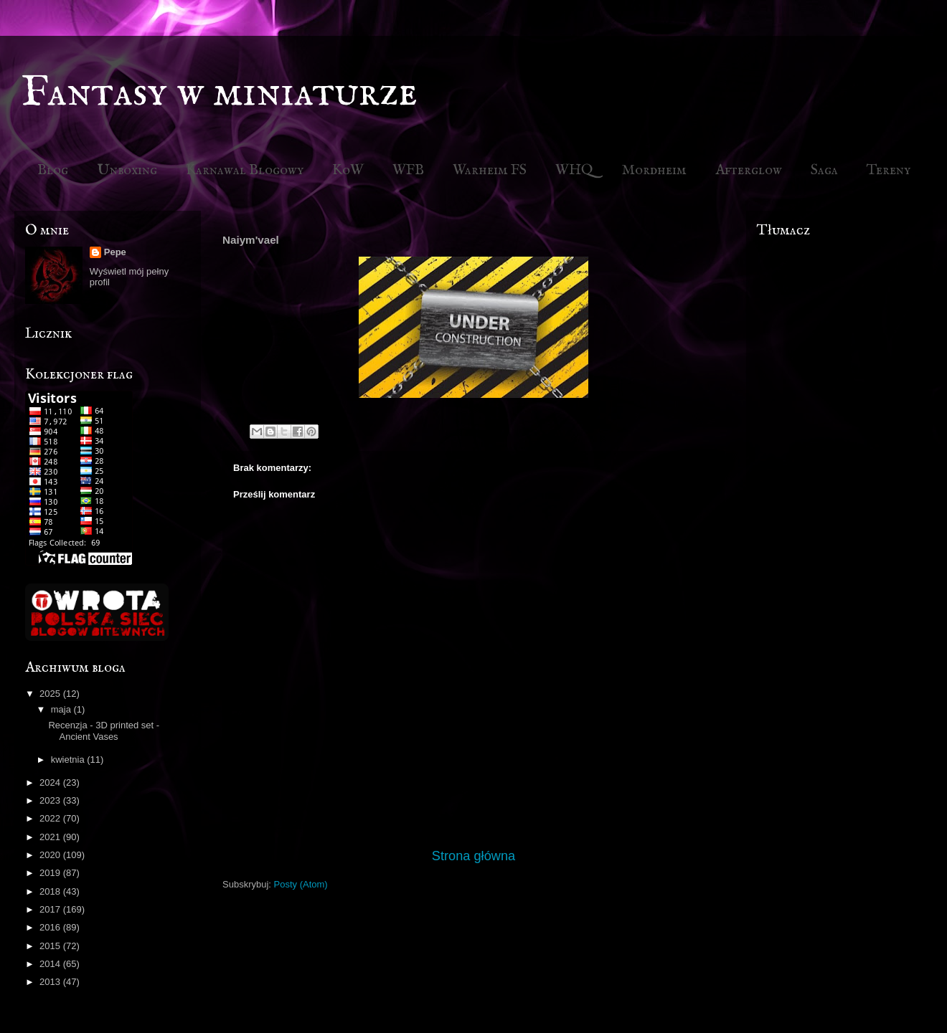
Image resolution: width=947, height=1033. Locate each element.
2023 (51, 800)
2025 (51, 693)
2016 (51, 927)
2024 (51, 782)
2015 (51, 946)
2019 (51, 872)
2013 (51, 981)
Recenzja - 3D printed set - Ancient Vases (103, 731)
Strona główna (473, 856)
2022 (51, 818)
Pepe (115, 252)
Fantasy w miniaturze (220, 93)
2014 (51, 963)
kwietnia (69, 759)
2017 (51, 909)
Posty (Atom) (301, 884)
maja (62, 709)
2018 (51, 891)
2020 (51, 854)
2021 (51, 837)
